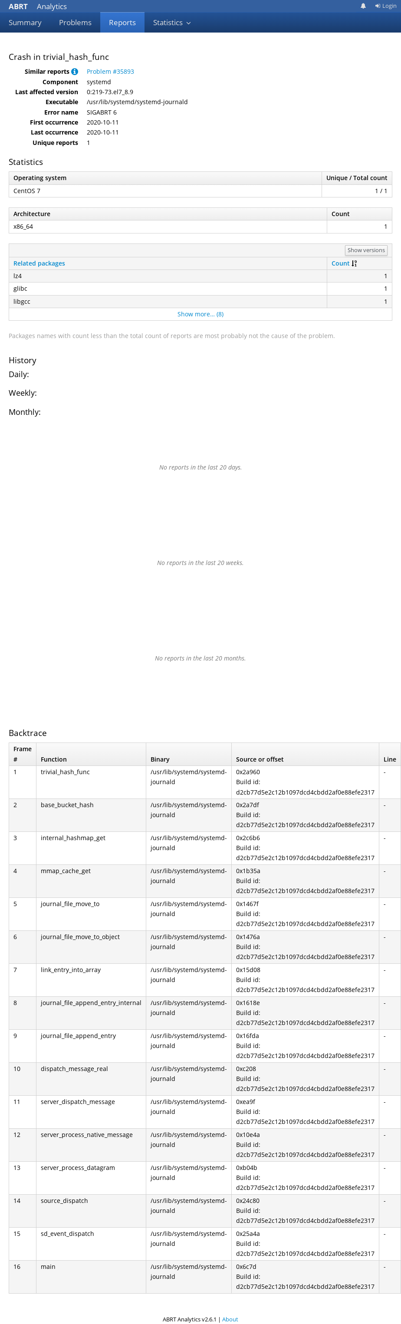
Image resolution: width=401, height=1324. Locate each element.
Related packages (39, 263)
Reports (122, 22)
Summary (25, 22)
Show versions (366, 250)
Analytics (38, 6)
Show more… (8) (200, 314)
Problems (75, 22)
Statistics (172, 22)
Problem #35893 (110, 71)
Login (386, 6)
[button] (74, 71)
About (230, 1319)
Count (341, 263)
